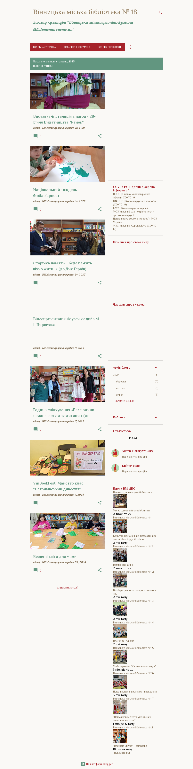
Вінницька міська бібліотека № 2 (133, 727)
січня (119, 394)
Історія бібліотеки (110, 47)
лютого (120, 388)
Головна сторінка (44, 47)
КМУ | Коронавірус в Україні (130, 208)
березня (121, 381)
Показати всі (122, 752)
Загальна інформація (77, 47)
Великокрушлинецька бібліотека (132, 492)
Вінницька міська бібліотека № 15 (133, 647)
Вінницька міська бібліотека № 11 (133, 546)
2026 (116, 374)
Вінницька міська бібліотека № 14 (133, 622)
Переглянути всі (43, 66)
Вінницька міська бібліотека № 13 (133, 600)
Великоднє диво (123, 564)
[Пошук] (160, 12)
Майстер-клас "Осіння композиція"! (134, 666)
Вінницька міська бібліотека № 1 (132, 517)
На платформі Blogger (97, 763)
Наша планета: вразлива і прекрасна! (135, 691)
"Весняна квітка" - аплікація (130, 745)
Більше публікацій (67, 587)
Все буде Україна (123, 640)
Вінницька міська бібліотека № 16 (133, 673)
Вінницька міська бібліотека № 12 (133, 571)
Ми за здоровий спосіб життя (131, 510)
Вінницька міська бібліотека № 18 (85, 12)
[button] (99, 136)
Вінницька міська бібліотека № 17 (133, 698)
